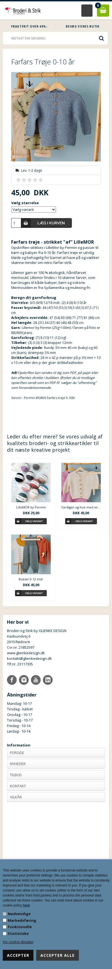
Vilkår (16, 797)
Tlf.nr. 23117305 (20, 663)
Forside (17, 752)
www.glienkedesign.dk (26, 652)
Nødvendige (19, 913)
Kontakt (18, 785)
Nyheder (18, 763)
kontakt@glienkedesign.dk (29, 658)
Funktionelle (20, 926)
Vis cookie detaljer (18, 941)
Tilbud (16, 774)
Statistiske (18, 933)
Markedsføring (22, 920)
